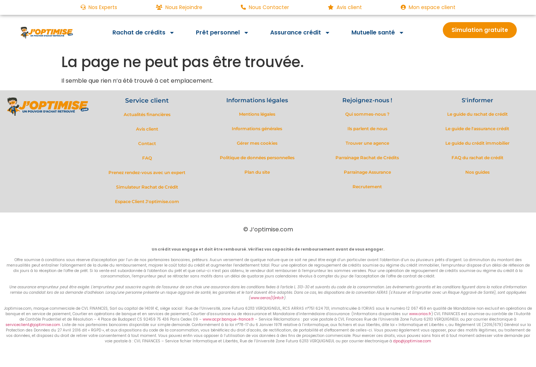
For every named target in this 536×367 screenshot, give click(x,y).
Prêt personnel (222, 32)
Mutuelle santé (377, 32)
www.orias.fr (420, 314)
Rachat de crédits (143, 32)
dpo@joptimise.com (412, 341)
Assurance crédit (300, 32)
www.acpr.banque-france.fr (228, 319)
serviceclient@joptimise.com (32, 324)
